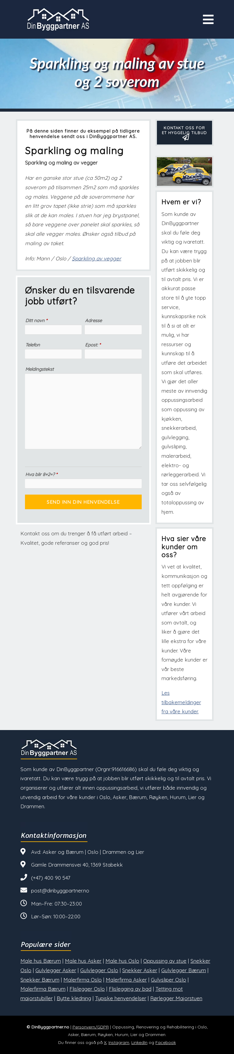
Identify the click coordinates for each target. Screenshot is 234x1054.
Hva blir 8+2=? (41, 474)
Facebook (165, 1042)
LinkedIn (139, 1042)
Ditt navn (36, 320)
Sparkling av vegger (96, 258)
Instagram (118, 1042)
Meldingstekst (39, 369)
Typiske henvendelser (120, 998)
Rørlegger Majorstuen (176, 998)
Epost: (93, 345)
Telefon (32, 345)
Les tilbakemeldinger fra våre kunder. (181, 702)
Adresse (93, 320)
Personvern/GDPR (91, 1027)
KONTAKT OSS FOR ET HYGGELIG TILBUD (184, 132)
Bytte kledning (74, 998)
